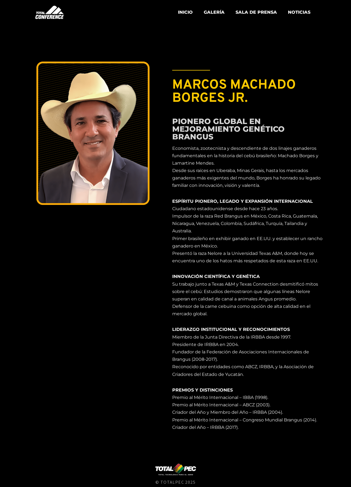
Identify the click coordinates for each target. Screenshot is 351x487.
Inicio (185, 12)
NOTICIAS (299, 12)
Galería (214, 12)
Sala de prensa (256, 12)
